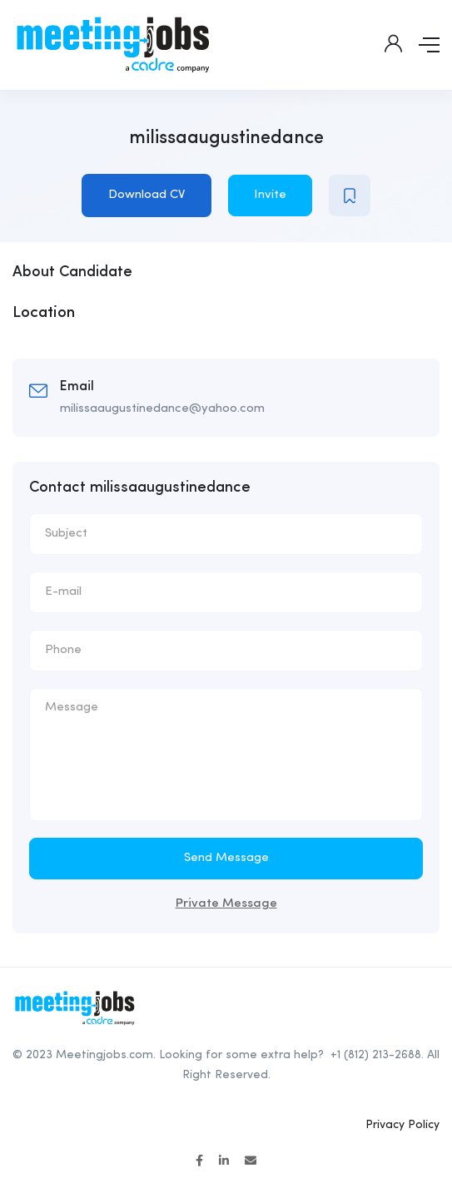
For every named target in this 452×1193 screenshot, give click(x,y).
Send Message (226, 858)
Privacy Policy (402, 1125)
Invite (270, 195)
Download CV (146, 195)
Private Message (226, 904)
